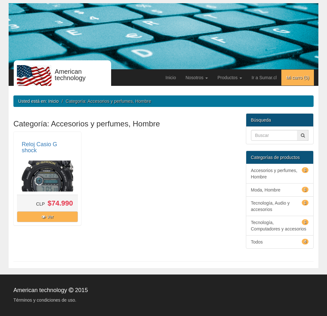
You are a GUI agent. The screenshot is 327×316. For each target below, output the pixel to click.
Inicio (170, 77)
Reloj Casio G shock (39, 147)
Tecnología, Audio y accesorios (280, 206)
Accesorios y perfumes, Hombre (280, 173)
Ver (47, 216)
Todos (280, 242)
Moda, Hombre (280, 189)
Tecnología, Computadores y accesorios (280, 225)
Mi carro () (297, 77)
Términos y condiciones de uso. (44, 300)
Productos (229, 77)
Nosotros (197, 77)
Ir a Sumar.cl (264, 77)
